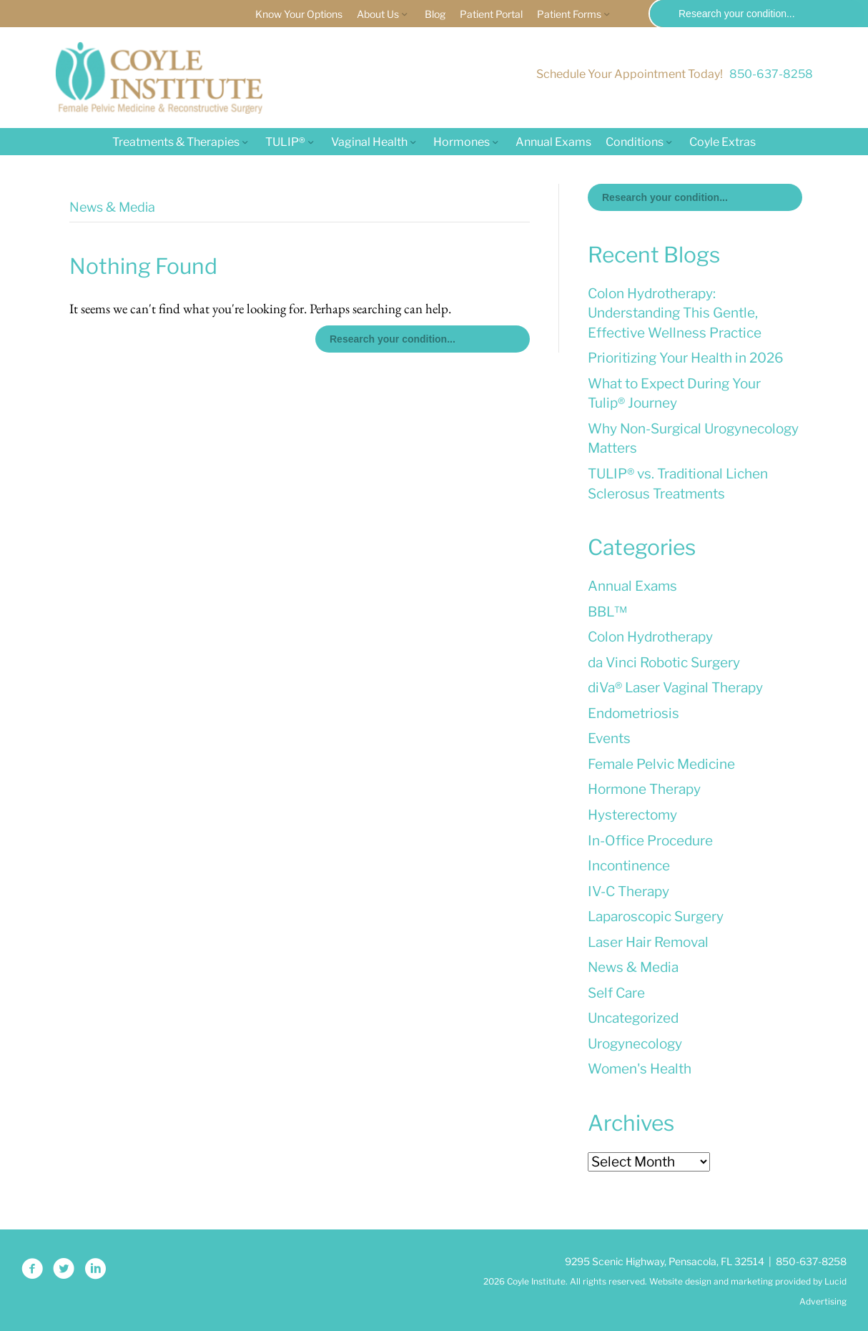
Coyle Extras (722, 142)
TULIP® (285, 142)
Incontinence (629, 866)
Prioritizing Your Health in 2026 (686, 358)
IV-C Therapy (628, 891)
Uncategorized (633, 1018)
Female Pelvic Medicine (661, 764)
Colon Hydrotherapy (650, 637)
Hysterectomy (632, 815)
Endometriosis (633, 713)
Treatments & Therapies (176, 142)
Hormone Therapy (644, 789)
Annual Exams (553, 142)
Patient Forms (569, 14)
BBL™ (607, 612)
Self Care (616, 993)
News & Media (633, 967)
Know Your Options (298, 14)
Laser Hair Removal (648, 942)
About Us (378, 14)
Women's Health (639, 1069)
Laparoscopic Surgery (656, 916)
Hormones (461, 142)
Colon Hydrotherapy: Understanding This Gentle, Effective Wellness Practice (674, 313)
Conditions (635, 142)
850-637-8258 (771, 74)
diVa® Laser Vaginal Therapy (675, 687)
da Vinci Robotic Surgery (664, 662)
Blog (435, 14)
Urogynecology (635, 1044)
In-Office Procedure (650, 841)
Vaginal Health (369, 142)
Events (609, 738)
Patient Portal (491, 14)
